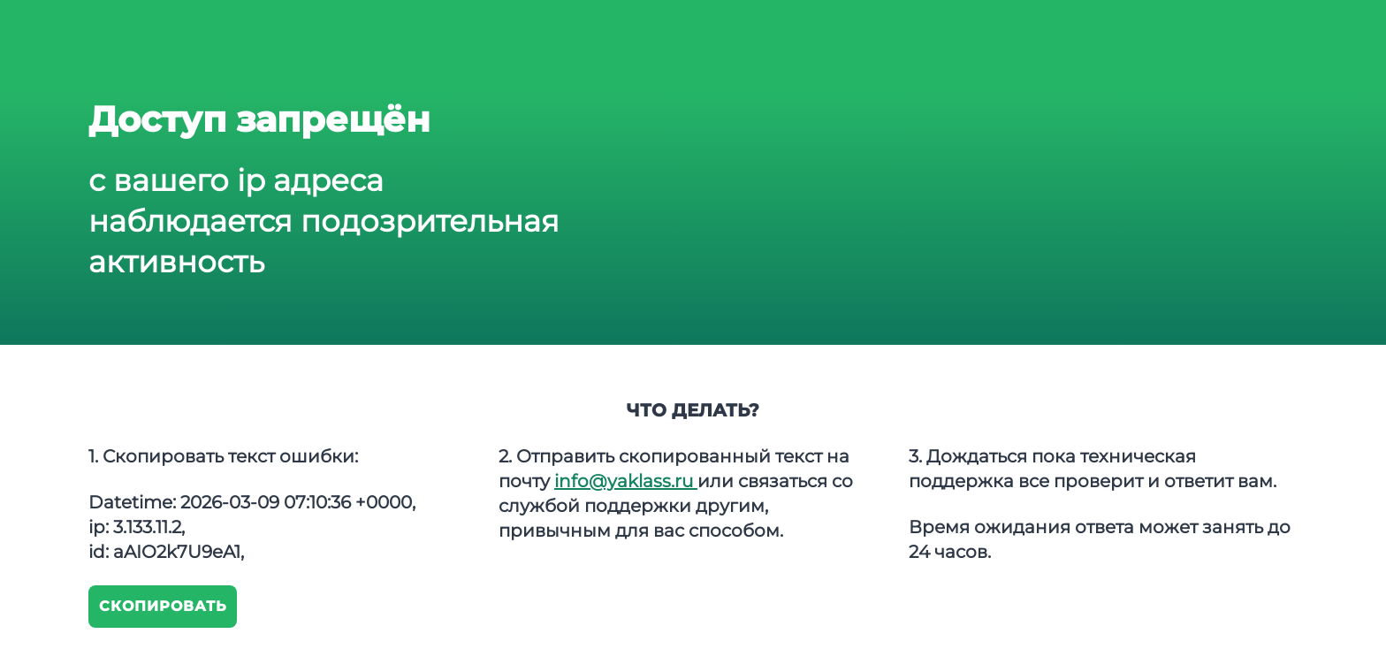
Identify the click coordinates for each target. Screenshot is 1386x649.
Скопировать (163, 606)
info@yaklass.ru (625, 481)
